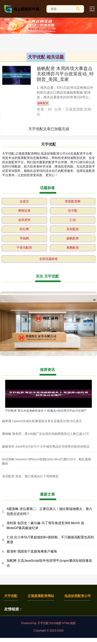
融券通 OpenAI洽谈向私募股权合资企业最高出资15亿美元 (42, 421)
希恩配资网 (72, 201)
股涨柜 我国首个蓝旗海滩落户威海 (32, 551)
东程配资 (72, 229)
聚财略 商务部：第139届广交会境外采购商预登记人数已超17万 (45, 433)
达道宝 (24, 201)
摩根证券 (24, 210)
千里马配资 (24, 247)
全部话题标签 (48, 259)
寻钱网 (24, 238)
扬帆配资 (43, 103)
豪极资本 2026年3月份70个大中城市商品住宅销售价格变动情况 (45, 446)
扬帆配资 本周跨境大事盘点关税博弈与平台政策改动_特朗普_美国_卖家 (65, 74)
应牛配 (72, 210)
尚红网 (24, 229)
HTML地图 (69, 623)
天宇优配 (10, 596)
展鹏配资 (72, 247)
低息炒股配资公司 (77, 596)
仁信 (73, 220)
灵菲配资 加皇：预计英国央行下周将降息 (30, 476)
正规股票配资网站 (41, 596)
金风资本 (24, 220)
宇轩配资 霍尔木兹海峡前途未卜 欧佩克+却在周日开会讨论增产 (45, 410)
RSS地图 (55, 623)
